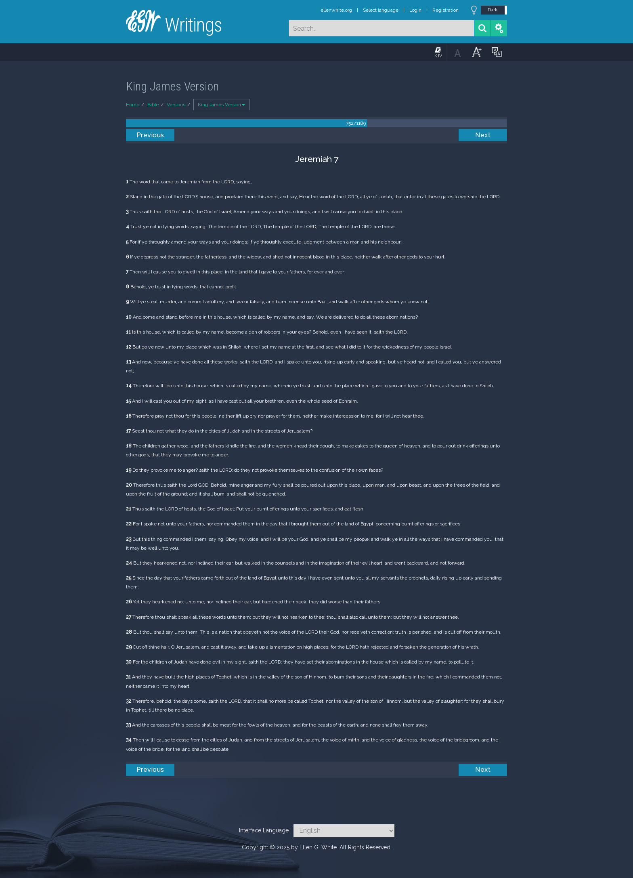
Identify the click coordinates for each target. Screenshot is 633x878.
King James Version (221, 104)
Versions (176, 104)
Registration (445, 10)
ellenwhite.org (336, 10)
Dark (493, 10)
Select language (380, 10)
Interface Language (264, 830)
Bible (153, 104)
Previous (150, 135)
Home (132, 104)
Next (482, 135)
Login (415, 10)
